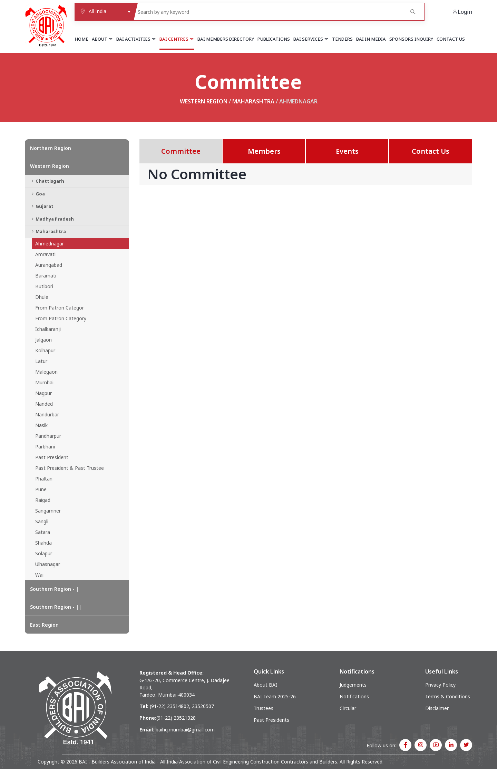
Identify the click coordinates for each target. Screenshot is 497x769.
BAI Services (311, 39)
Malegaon (46, 371)
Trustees (263, 708)
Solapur (43, 553)
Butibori (44, 286)
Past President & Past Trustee (69, 468)
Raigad (42, 500)
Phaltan (43, 478)
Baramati (45, 275)
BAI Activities (136, 39)
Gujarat (41, 206)
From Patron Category (60, 318)
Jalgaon (43, 339)
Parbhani (45, 446)
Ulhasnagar (47, 564)
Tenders (342, 39)
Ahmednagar (49, 243)
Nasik (41, 425)
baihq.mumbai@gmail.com (185, 729)
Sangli (41, 521)
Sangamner (48, 510)
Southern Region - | (54, 589)
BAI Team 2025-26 (275, 696)
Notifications (354, 696)
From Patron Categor (59, 307)
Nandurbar (47, 414)
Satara (42, 532)
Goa (37, 194)
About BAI (265, 684)
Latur (41, 361)
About (102, 39)
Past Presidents (271, 720)
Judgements (353, 684)
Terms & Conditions (447, 696)
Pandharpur (48, 436)
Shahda (43, 542)
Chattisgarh (47, 181)
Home (81, 39)
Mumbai (44, 382)
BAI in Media (371, 39)
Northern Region (50, 148)
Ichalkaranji (48, 329)
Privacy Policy (440, 684)
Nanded (44, 404)
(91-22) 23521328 (176, 718)
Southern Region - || (55, 607)
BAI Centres (176, 39)
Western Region (203, 101)
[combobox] (104, 11)
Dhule (41, 297)
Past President (51, 457)
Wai (39, 574)
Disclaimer (437, 708)
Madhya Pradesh (52, 219)
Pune (41, 489)
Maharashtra (253, 101)
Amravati (45, 254)
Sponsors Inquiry (411, 39)
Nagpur (43, 393)
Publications (273, 39)
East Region (44, 624)
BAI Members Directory (225, 39)
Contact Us (451, 39)
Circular (348, 708)
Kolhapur (45, 350)
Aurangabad (48, 265)
